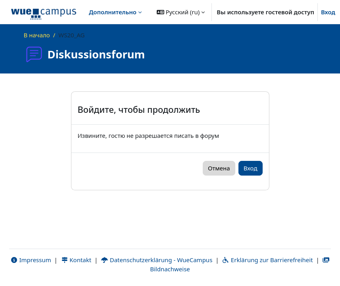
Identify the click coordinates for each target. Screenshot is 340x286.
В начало (37, 35)
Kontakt (76, 260)
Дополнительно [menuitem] (112, 12)
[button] (181, 12)
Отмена (219, 168)
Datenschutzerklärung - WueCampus (156, 260)
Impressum (30, 260)
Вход (328, 12)
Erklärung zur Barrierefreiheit (267, 260)
